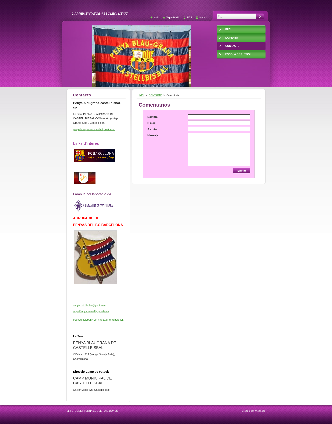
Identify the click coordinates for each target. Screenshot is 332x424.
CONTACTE (155, 95)
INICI (141, 95)
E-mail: (151, 123)
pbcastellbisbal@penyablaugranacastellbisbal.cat (102, 319)
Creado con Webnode (254, 411)
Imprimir (203, 17)
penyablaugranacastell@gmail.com (91, 311)
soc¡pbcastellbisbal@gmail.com (89, 305)
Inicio (156, 17)
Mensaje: (153, 135)
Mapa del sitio (173, 17)
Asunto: (152, 129)
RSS (189, 17)
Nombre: (153, 116)
